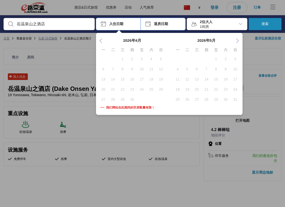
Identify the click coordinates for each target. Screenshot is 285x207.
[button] (118, 24)
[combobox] (53, 24)
